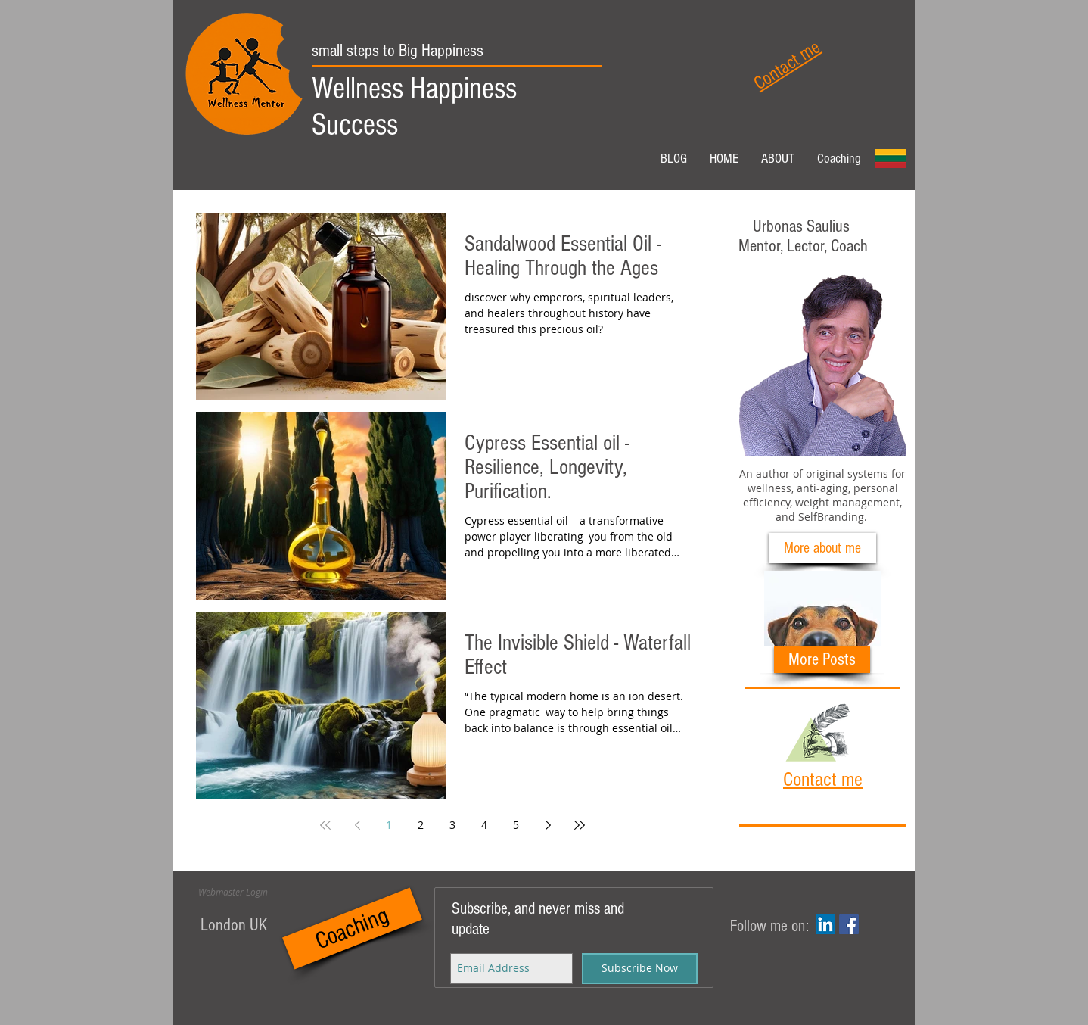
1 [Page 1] (389, 825)
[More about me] (822, 548)
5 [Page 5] (516, 825)
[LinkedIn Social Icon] (825, 924)
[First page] (325, 825)
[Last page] (579, 825)
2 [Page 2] (421, 825)
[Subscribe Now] (640, 968)
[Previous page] (357, 825)
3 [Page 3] (452, 825)
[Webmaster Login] (233, 892)
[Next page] (547, 825)
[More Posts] (822, 659)
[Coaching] (352, 928)
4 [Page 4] (484, 825)
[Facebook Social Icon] (849, 924)
